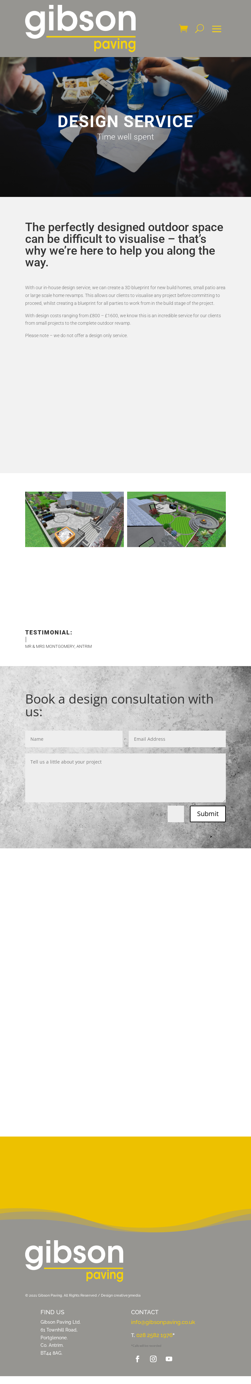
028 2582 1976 (154, 1335)
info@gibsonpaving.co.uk (163, 1322)
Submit (208, 813)
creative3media (128, 1295)
